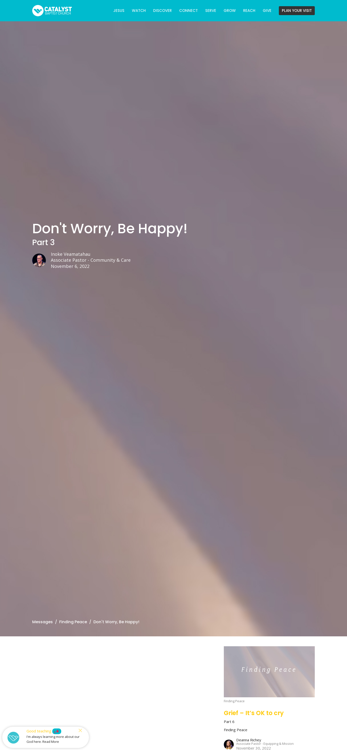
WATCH (139, 10)
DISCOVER (162, 10)
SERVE (210, 10)
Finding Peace (73, 622)
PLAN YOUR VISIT (297, 10)
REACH (249, 10)
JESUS (118, 10)
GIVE (267, 10)
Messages (42, 622)
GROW (230, 10)
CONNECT (188, 10)
